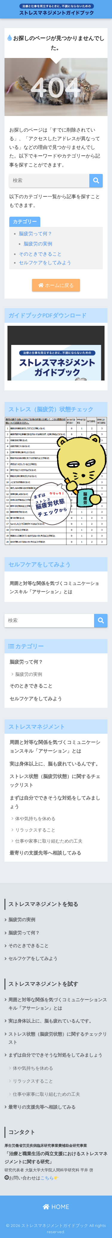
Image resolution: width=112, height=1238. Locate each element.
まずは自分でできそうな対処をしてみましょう (55, 802)
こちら (49, 1178)
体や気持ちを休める (35, 818)
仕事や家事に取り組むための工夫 (48, 840)
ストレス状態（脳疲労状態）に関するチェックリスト (55, 781)
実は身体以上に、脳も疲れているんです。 (55, 763)
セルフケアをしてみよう (45, 262)
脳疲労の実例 (38, 243)
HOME (56, 1207)
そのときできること (40, 253)
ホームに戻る (55, 285)
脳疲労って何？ (35, 233)
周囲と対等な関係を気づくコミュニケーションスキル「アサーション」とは (54, 587)
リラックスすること (35, 829)
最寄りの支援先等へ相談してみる (45, 852)
